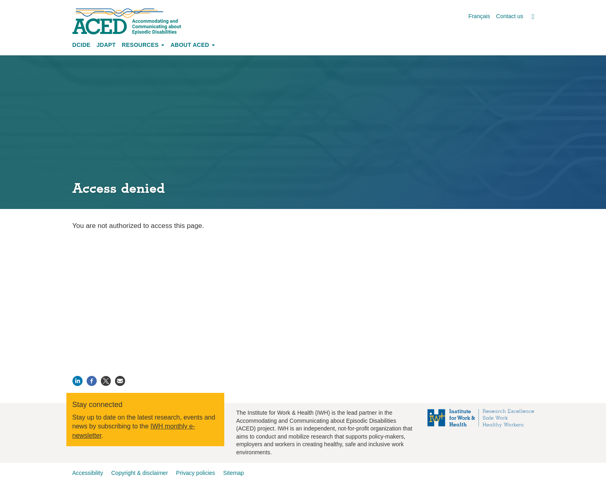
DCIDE (81, 45)
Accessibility (87, 473)
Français (479, 16)
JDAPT (105, 45)
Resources (143, 45)
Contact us (509, 16)
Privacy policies (195, 473)
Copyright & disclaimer (139, 473)
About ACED (192, 45)
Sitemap (233, 473)
